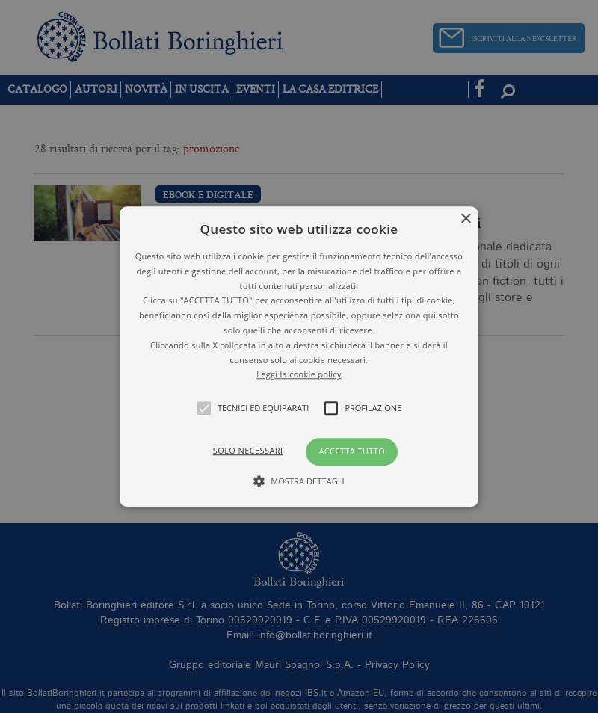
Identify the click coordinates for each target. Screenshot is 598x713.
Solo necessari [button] (248, 450)
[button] (299, 356)
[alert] (299, 356)
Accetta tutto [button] (351, 451)
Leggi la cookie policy (299, 374)
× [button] (465, 219)
